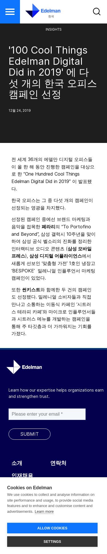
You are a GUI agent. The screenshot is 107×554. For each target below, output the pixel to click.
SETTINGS (52, 542)
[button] (10, 11)
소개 (16, 463)
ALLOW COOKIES (52, 528)
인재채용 (22, 475)
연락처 (58, 463)
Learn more (44, 511)
